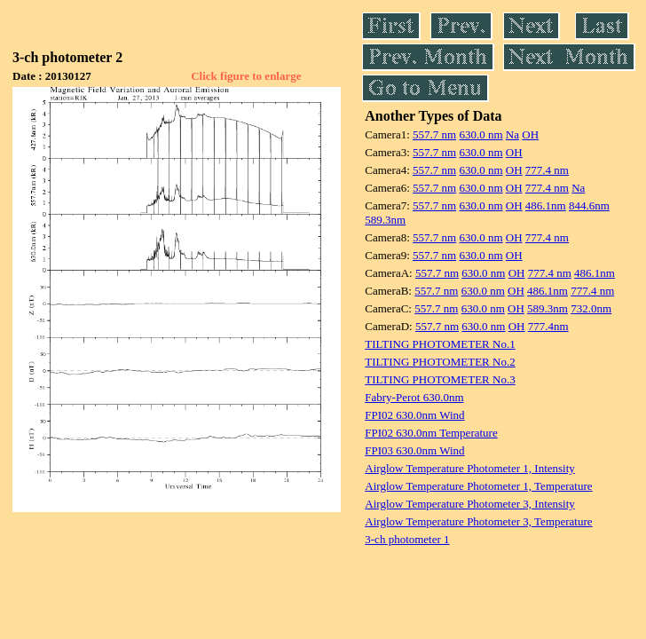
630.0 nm (480, 134)
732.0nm (591, 308)
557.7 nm (434, 134)
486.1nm (545, 205)
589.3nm (385, 219)
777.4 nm (547, 170)
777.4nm (548, 326)
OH (530, 134)
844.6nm (589, 205)
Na (512, 134)
